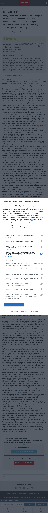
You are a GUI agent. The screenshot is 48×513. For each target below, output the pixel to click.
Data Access (23, 311)
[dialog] (24, 256)
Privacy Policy (34, 311)
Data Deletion (14, 311)
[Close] (44, 201)
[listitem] (24, 232)
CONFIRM (14, 305)
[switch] (41, 235)
